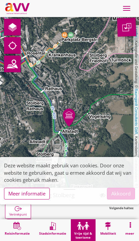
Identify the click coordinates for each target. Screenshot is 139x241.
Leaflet (136, 32)
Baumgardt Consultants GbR (136, 111)
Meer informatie (26, 193)
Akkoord (121, 193)
